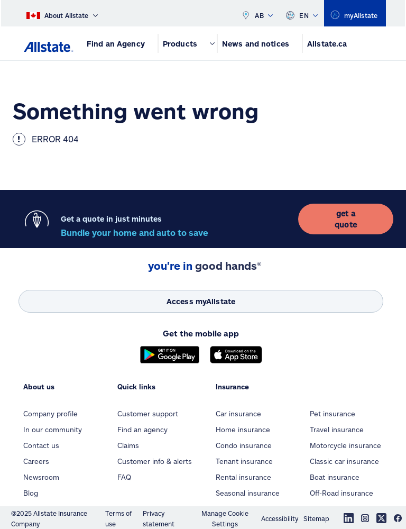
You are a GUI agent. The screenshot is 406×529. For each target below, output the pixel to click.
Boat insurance (334, 477)
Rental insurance (243, 477)
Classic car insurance (344, 461)
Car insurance (238, 413)
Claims (128, 445)
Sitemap (316, 518)
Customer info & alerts (154, 461)
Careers (36, 461)
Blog (30, 493)
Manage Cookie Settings (224, 518)
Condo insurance (244, 445)
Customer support (147, 413)
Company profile (50, 413)
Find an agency (142, 429)
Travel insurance (337, 429)
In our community (52, 429)
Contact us (41, 445)
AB (257, 13)
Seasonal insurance (248, 493)
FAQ (124, 477)
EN (301, 13)
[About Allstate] (62, 13)
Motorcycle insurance (345, 445)
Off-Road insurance (341, 493)
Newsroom (41, 477)
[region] (355, 13)
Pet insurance (332, 413)
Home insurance (243, 429)
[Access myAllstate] (201, 301)
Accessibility (279, 518)
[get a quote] (345, 219)
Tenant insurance (244, 461)
